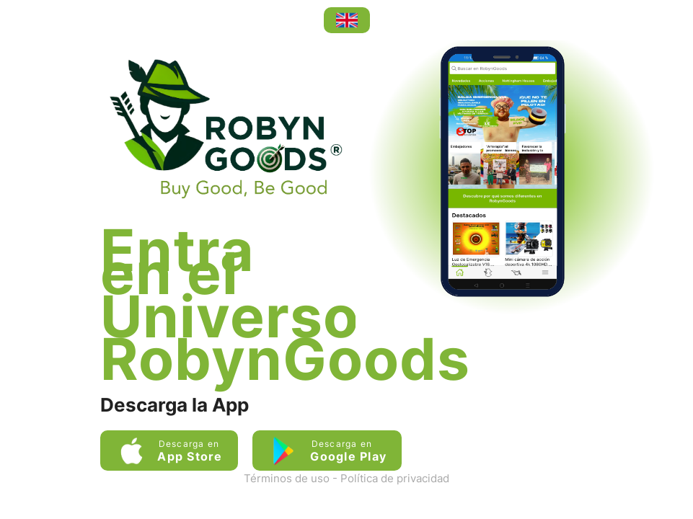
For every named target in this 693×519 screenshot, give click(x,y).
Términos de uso (287, 478)
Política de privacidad (394, 478)
